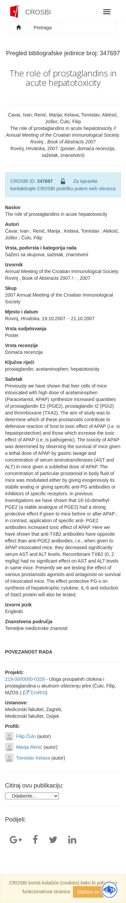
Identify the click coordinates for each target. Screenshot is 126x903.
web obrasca (102, 188)
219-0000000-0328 (25, 679)
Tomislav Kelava (33, 758)
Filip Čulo (26, 736)
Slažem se (88, 892)
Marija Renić (29, 747)
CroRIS (35, 692)
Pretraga (43, 27)
